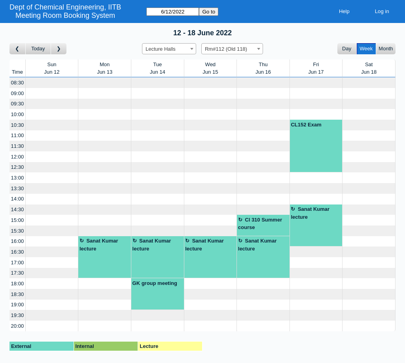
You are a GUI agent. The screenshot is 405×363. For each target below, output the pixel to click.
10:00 (17, 114)
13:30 (17, 188)
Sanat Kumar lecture (310, 213)
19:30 (17, 315)
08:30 (17, 83)
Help (344, 11)
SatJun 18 (369, 68)
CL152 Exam (306, 125)
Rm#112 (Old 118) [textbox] (226, 49)
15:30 (17, 231)
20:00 (17, 326)
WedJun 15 (210, 68)
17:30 (17, 273)
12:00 (17, 157)
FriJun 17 (316, 68)
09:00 (17, 93)
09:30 (17, 104)
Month (386, 49)
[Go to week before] (17, 49)
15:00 (17, 220)
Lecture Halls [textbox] (161, 49)
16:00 (17, 241)
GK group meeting (154, 283)
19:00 (17, 305)
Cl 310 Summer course (260, 224)
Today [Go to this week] (38, 49)
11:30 (17, 146)
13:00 (17, 178)
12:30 (17, 167)
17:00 (17, 263)
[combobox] (169, 48)
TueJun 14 (157, 68)
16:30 (17, 252)
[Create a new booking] (52, 82)
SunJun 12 (52, 68)
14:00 (17, 199)
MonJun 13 (104, 68)
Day (346, 49)
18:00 (17, 284)
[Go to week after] (59, 49)
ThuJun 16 (263, 68)
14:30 (17, 209)
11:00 (17, 135)
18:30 (17, 294)
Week (366, 49)
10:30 (17, 125)
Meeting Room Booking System (65, 15)
